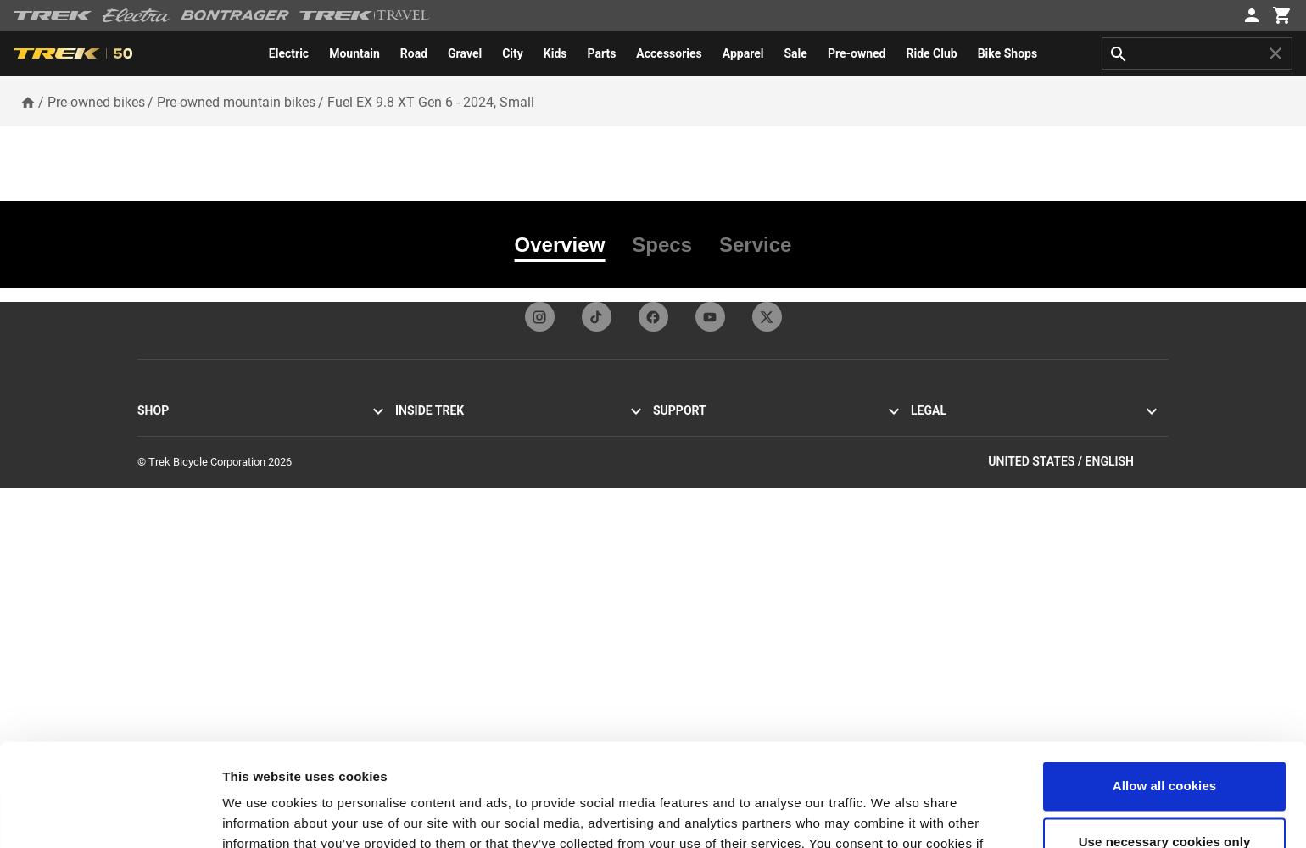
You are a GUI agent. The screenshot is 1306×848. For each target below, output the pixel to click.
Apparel (155, 595)
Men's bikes (165, 533)
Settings (247, 814)
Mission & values (435, 452)
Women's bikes (172, 554)
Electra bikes (167, 513)
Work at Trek (425, 595)
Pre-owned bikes (96, 102)
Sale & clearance (176, 615)
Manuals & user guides (707, 595)
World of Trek (427, 635)
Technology (422, 513)
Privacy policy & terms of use (979, 432)
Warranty (674, 554)
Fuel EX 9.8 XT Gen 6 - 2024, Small (430, 102)
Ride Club (417, 615)
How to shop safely (698, 574)
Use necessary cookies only (1165, 745)
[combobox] (1197, 53)
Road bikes (163, 432)
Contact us (679, 452)
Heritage (415, 493)
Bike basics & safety (700, 635)
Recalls (928, 513)
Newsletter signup (696, 472)
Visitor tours (424, 472)
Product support (691, 615)
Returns (671, 493)
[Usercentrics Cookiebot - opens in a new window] (110, 815)
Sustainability (427, 574)
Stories (411, 432)
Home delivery (687, 533)
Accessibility (941, 452)
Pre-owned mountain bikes (236, 102)
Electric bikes (168, 493)
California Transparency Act (976, 493)
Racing (411, 533)
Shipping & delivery (698, 513)
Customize (162, 635)
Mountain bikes (173, 452)
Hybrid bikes (166, 472)
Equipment (162, 574)
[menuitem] (289, 53)
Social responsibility (442, 554)
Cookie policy (942, 472)
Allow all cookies (1165, 690)
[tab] (567, 245)
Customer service (694, 432)
